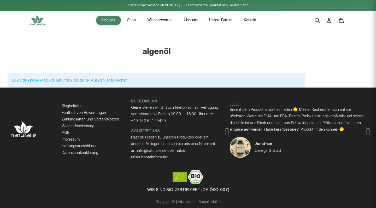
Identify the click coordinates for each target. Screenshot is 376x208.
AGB (65, 133)
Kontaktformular (154, 157)
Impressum (71, 139)
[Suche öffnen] (317, 20)
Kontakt (250, 20)
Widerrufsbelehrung (78, 126)
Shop (131, 20)
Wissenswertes (159, 20)
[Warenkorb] (341, 20)
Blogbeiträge (72, 106)
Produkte (108, 20)
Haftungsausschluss (79, 146)
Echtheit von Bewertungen (84, 113)
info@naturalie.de (151, 151)
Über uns (191, 20)
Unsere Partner (220, 20)
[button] (227, 132)
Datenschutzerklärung (80, 153)
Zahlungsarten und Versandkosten (90, 119)
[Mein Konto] (329, 20)
